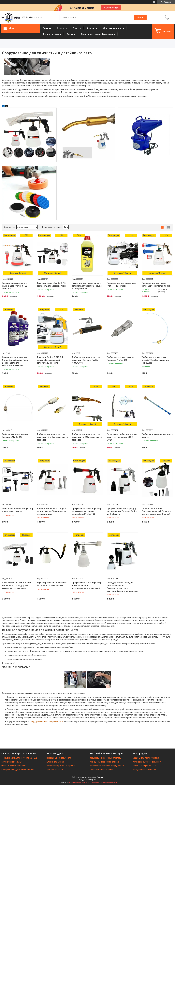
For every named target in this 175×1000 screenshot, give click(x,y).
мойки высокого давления (13, 766)
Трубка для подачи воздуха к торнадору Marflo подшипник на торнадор (52, 437)
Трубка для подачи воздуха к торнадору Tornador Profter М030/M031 (86, 360)
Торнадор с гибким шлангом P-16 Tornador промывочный (52, 584)
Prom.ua (100, 777)
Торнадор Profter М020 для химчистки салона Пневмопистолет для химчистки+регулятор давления (122, 587)
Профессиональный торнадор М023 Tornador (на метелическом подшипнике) (86, 585)
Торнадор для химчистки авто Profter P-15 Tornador (121, 284)
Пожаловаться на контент (79, 782)
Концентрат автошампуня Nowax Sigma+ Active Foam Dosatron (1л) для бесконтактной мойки (15, 361)
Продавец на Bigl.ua (87, 780)
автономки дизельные (11, 762)
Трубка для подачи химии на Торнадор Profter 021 (120, 358)
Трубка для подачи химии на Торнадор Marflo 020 (16, 435)
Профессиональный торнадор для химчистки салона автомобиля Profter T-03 (86, 511)
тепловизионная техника (101, 769)
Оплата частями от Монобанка (98, 34)
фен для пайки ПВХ (56, 769)
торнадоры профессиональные (104, 762)
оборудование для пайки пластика (17, 769)
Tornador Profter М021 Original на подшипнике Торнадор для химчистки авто (51, 511)
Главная (46, 28)
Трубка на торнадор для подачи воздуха (157, 435)
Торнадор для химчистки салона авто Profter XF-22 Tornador (14, 286)
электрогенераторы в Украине (61, 766)
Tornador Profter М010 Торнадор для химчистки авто (17, 509)
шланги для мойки (55, 762)
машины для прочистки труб (146, 758)
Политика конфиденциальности (104, 782)
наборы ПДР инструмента (59, 758)
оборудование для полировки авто (46, 721)
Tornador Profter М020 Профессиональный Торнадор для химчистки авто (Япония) (156, 511)
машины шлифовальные (144, 766)
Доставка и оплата (113, 28)
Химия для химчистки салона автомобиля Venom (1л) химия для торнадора (87, 286)
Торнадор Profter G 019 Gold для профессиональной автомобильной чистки (50, 360)
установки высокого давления (147, 762)
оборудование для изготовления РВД (19, 758)
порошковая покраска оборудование (107, 766)
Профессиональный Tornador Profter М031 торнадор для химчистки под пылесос (16, 585)
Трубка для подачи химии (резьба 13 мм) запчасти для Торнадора (155, 360)
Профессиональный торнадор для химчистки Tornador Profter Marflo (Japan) (122, 511)
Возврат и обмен (51, 34)
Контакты (92, 28)
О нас (76, 28)
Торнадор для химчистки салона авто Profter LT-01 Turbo (157, 284)
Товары (61, 28)
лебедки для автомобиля (144, 769)
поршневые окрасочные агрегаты (105, 758)
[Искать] (140, 17)
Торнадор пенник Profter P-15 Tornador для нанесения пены (51, 284)
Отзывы (70, 34)
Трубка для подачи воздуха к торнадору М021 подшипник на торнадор (87, 437)
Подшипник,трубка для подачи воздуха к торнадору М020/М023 (122, 437)
